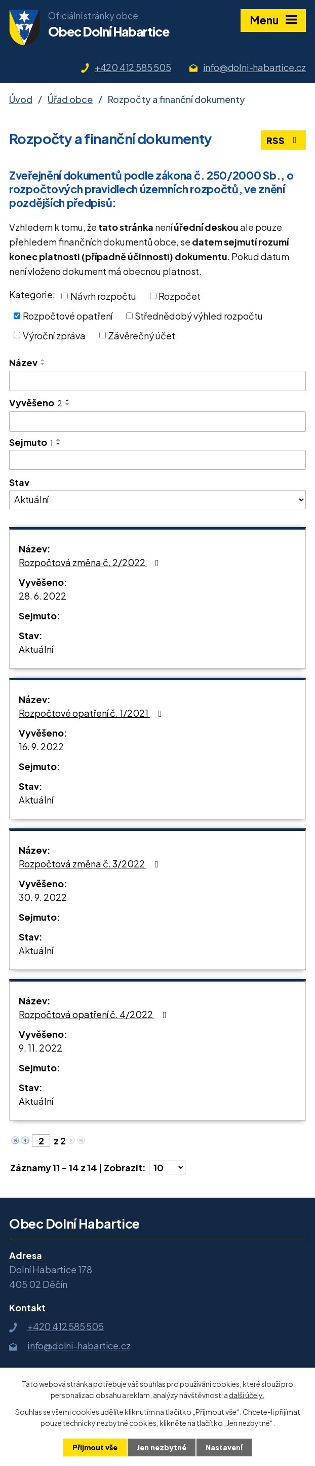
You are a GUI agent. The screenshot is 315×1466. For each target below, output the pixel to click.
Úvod (20, 99)
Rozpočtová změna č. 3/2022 (91, 863)
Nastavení (224, 1447)
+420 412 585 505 (133, 67)
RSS (283, 140)
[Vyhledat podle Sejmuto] (157, 460)
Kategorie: (32, 294)
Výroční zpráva (54, 335)
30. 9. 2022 (43, 897)
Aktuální (36, 649)
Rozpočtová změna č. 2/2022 (91, 562)
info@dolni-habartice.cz (254, 67)
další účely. (246, 1395)
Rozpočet (180, 296)
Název (23, 362)
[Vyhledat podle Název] (157, 381)
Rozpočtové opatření (67, 316)
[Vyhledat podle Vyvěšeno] (157, 421)
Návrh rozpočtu (103, 296)
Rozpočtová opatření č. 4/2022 (95, 1014)
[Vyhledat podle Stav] (157, 499)
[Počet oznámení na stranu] (167, 1167)
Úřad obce (70, 99)
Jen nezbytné (161, 1447)
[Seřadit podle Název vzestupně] (43, 360)
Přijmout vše (94, 1447)
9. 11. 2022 (40, 1048)
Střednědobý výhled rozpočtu (199, 316)
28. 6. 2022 (42, 596)
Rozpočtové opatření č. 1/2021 (92, 713)
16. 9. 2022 (41, 746)
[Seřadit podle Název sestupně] (43, 364)
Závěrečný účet (141, 335)
